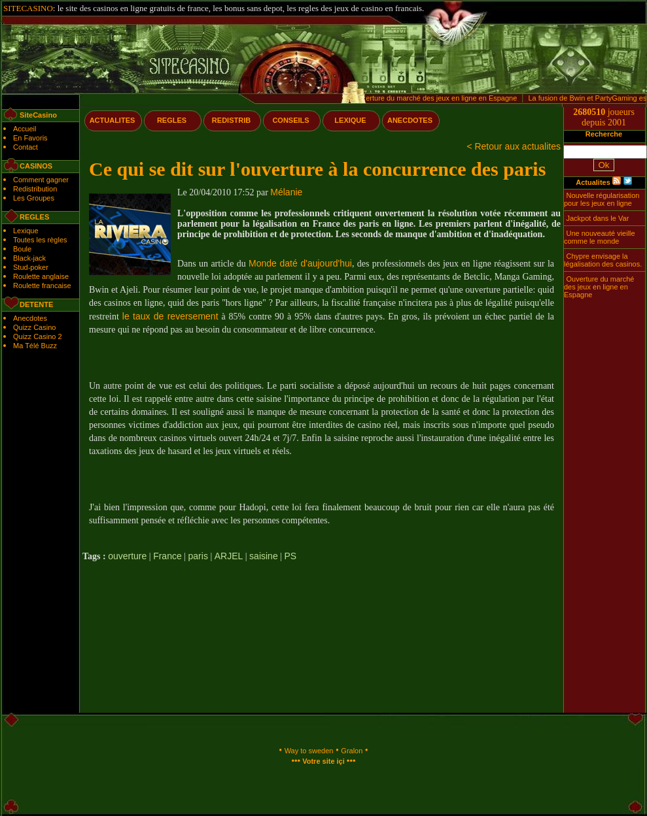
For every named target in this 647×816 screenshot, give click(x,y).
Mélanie (286, 192)
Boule (22, 249)
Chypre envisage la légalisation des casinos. (603, 260)
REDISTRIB (231, 120)
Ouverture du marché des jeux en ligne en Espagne (437, 98)
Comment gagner (41, 180)
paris (198, 556)
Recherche (604, 134)
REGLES (171, 120)
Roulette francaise (42, 285)
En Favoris (30, 138)
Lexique (26, 231)
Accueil (24, 129)
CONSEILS (290, 120)
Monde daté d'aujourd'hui (300, 263)
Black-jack (29, 258)
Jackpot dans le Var (598, 218)
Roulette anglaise (41, 276)
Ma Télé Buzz (35, 346)
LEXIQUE (350, 120)
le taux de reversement (170, 316)
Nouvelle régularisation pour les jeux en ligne (601, 199)
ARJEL (229, 556)
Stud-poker (30, 267)
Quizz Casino (34, 327)
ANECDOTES (409, 120)
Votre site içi (323, 761)
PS (291, 556)
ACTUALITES (112, 120)
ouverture (127, 556)
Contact (25, 147)
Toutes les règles (40, 240)
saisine (263, 556)
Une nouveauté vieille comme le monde (599, 237)
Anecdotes (30, 318)
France (167, 556)
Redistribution (35, 189)
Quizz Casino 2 (37, 336)
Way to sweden (309, 751)
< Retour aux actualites (513, 146)
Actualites (593, 182)
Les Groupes (33, 198)
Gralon (351, 751)
